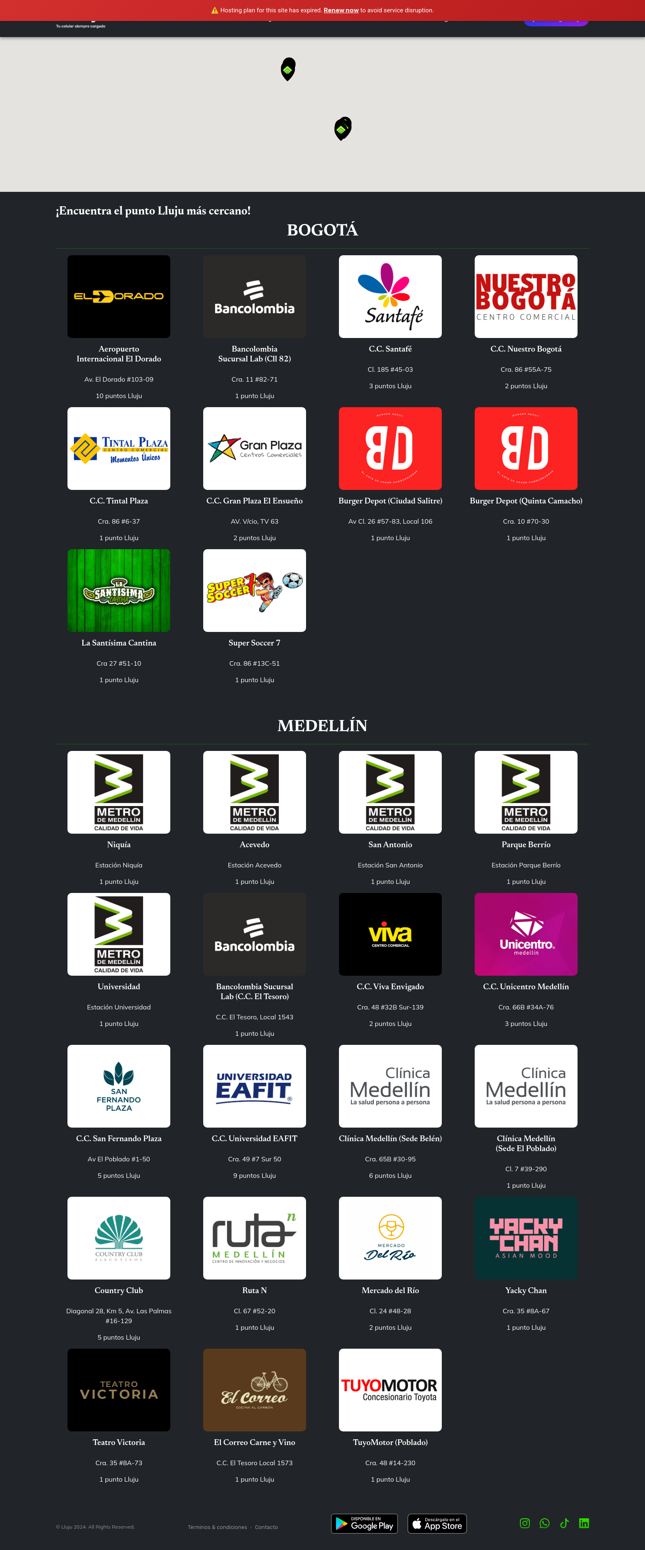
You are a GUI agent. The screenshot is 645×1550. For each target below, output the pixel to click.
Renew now (341, 10)
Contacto (266, 1527)
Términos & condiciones (217, 1527)
